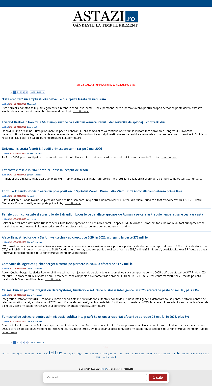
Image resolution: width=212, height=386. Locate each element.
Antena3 (30, 196)
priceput (17, 353)
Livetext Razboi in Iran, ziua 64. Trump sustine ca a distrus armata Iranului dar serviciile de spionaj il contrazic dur (83, 122)
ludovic (150, 353)
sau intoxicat (164, 354)
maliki (6, 354)
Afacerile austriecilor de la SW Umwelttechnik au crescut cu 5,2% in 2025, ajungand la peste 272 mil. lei (75, 237)
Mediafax (31, 104)
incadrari (30, 353)
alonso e (187, 354)
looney (197, 353)
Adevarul (31, 219)
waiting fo (106, 354)
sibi (177, 353)
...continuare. (81, 111)
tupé (104, 357)
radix (95, 354)
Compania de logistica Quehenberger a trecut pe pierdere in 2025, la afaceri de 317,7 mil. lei (67, 264)
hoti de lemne (122, 354)
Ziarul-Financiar (34, 242)
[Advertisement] (106, 54)
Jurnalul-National (34, 153)
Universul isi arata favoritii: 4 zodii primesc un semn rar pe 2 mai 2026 (52, 149)
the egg (68, 354)
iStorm (104, 368)
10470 (39, 92)
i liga (78, 353)
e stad (112, 357)
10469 (33, 92)
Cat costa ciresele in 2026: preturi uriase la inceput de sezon (45, 170)
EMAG (106, 347)
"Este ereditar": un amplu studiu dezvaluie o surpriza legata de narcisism (54, 99)
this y (87, 354)
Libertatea (31, 127)
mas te (41, 353)
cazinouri (138, 353)
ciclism (54, 352)
